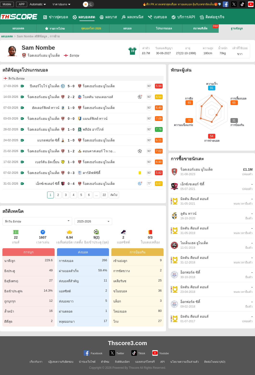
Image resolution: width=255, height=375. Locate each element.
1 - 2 (71, 151)
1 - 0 (71, 108)
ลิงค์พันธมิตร (122, 361)
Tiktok (138, 353)
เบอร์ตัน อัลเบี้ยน (47, 162)
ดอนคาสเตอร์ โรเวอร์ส (99, 151)
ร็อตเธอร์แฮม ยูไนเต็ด (41, 55)
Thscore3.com (127, 343)
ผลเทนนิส (132, 17)
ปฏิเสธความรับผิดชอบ (60, 361)
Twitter (116, 353)
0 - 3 (71, 173)
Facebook (93, 353)
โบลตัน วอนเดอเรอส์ (98, 97)
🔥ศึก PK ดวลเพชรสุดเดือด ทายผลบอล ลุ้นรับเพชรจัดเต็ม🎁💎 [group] (182, 4)
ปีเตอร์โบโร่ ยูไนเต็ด (45, 86)
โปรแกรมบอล (164, 28)
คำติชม (105, 361)
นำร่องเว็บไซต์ (87, 361)
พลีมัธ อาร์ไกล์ (93, 129)
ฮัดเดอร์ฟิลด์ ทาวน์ (46, 108)
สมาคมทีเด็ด (200, 28)
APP (22, 4)
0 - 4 (71, 184)
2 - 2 (71, 97)
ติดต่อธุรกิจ (212, 17)
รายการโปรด (55, 28)
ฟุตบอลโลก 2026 (91, 28)
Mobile (7, 4)
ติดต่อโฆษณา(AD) (214, 361)
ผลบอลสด (84, 17)
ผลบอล (127, 28)
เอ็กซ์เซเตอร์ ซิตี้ (48, 184)
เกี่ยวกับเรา (36, 361)
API (162, 361)
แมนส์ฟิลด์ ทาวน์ (95, 119)
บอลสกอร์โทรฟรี (145, 361)
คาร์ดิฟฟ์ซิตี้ (91, 173)
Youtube (160, 353)
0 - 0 (71, 119)
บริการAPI (183, 17)
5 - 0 (71, 86)
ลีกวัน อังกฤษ (16, 78)
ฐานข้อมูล (237, 28)
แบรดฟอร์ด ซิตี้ (48, 140)
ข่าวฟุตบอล (55, 17)
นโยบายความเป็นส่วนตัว (184, 361)
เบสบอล (157, 17)
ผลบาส (108, 17)
